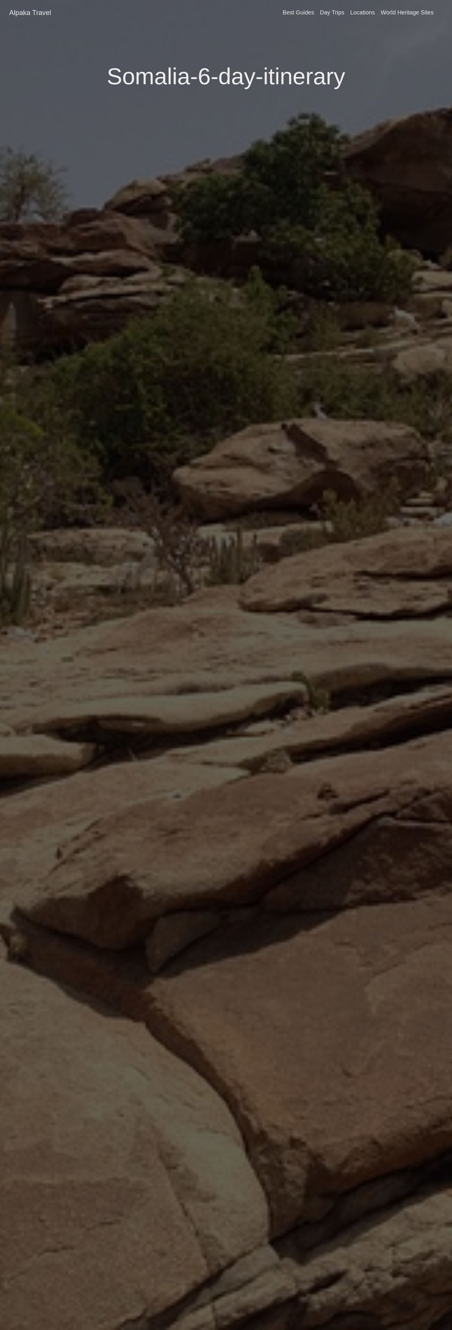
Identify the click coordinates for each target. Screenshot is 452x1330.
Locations (362, 12)
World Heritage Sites (407, 12)
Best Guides (298, 12)
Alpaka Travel (30, 12)
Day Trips (332, 12)
